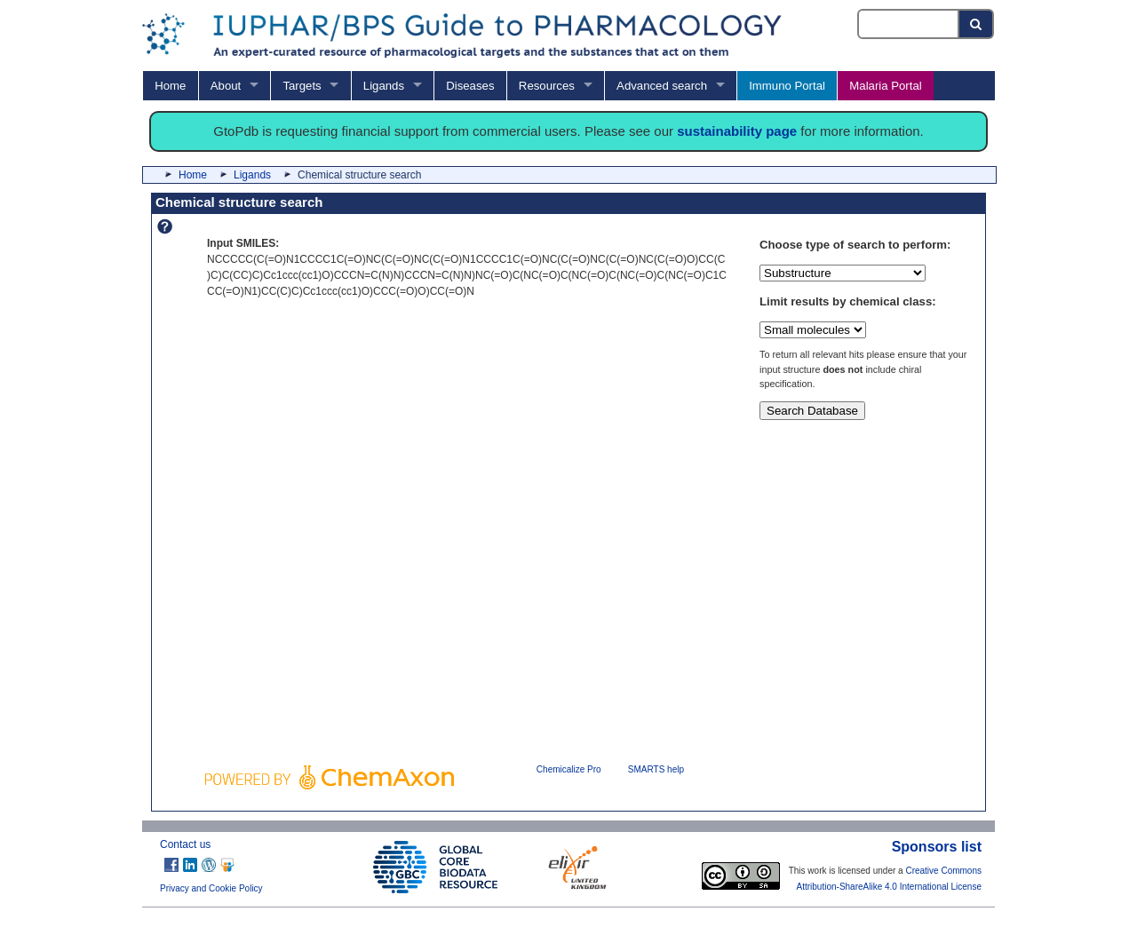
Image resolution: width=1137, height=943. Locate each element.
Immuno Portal (787, 85)
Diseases (470, 85)
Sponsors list (937, 846)
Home (170, 85)
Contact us (185, 844)
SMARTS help (656, 769)
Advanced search (661, 85)
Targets (301, 85)
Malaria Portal (885, 85)
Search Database (812, 410)
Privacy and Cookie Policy (211, 888)
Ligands (383, 85)
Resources (547, 85)
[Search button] (976, 24)
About (226, 85)
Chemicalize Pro (569, 769)
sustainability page (737, 131)
